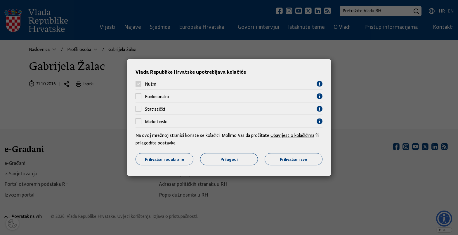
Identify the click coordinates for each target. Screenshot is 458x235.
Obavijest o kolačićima (292, 135)
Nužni (150, 83)
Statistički (155, 109)
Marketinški (156, 121)
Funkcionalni (157, 96)
